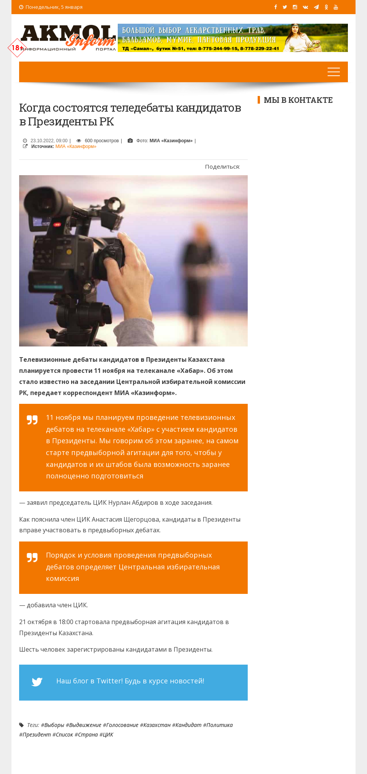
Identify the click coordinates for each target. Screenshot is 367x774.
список (64, 734)
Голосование (122, 724)
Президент (37, 734)
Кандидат (188, 724)
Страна (88, 734)
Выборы (54, 724)
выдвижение (85, 724)
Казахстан (157, 724)
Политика (219, 724)
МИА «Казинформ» (75, 146)
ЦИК (108, 734)
